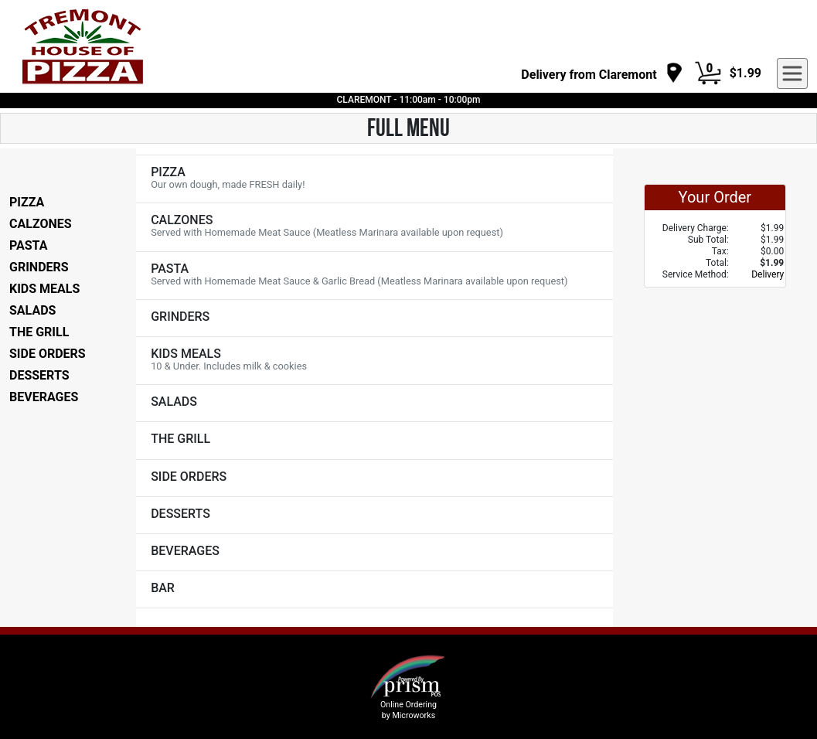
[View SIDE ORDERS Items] (374, 478)
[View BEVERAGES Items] (374, 552)
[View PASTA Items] (374, 275)
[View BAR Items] (374, 589)
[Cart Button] (708, 73)
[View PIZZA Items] (374, 179)
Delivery (767, 274)
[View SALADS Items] (374, 403)
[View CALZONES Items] (374, 226)
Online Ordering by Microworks (408, 710)
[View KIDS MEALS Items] (374, 360)
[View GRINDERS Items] (374, 318)
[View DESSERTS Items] (374, 515)
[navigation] (602, 74)
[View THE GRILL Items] (374, 440)
